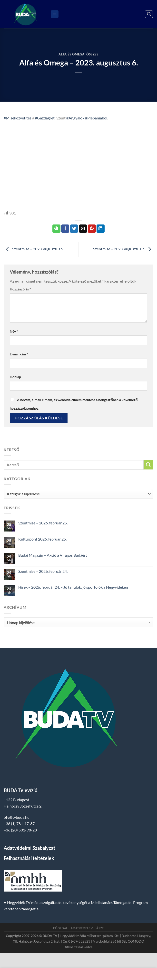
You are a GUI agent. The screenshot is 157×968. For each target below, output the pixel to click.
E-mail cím (19, 354)
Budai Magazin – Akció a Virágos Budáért (52, 555)
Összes (92, 54)
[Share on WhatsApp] (56, 228)
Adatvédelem (82, 928)
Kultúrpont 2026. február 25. (42, 539)
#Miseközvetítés (17, 118)
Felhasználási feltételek (29, 858)
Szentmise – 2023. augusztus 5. (34, 249)
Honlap (15, 377)
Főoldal (60, 928)
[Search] (149, 14)
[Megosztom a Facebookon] (65, 228)
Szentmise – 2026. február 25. (43, 523)
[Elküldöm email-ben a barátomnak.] (83, 228)
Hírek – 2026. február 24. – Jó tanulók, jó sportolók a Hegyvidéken (73, 587)
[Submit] (148, 464)
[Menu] (55, 14)
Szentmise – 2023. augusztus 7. (123, 249)
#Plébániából (96, 118)
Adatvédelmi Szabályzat (29, 848)
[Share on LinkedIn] (101, 228)
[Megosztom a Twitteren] (74, 228)
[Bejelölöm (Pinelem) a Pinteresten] (92, 228)
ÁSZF (100, 928)
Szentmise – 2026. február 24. (43, 571)
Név (14, 331)
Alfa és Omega (71, 54)
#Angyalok (75, 118)
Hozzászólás (20, 289)
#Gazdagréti (45, 118)
